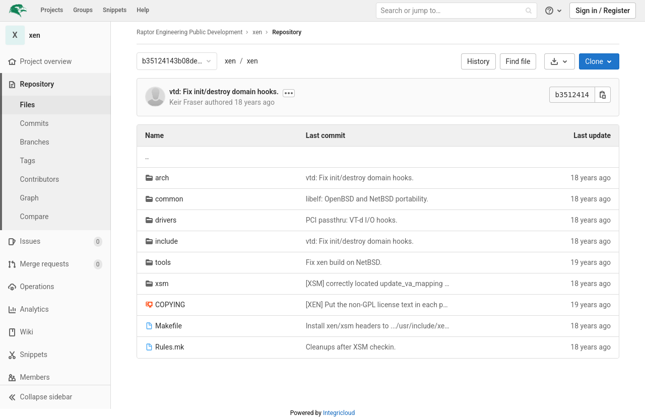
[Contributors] (55, 179)
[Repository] (56, 84)
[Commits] (55, 123)
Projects (52, 10)
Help (143, 10)
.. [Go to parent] (147, 157)
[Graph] (55, 198)
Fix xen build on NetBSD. (344, 262)
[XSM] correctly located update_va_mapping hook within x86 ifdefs (378, 284)
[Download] (559, 61)
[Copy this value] (603, 95)
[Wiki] (55, 332)
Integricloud (339, 412)
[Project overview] (55, 61)
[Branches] (55, 142)
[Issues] (55, 241)
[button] (55, 397)
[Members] (55, 377)
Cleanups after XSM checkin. (351, 347)
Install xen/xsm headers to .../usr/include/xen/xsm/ (378, 326)
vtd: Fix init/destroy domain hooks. (224, 92)
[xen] (55, 35)
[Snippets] (55, 354)
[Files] (55, 105)
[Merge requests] (55, 264)
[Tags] (55, 161)
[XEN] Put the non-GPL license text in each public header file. (378, 305)
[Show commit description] (289, 93)
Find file (518, 61)
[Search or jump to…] (457, 11)
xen (230, 61)
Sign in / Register (602, 11)
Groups (83, 10)
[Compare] (55, 216)
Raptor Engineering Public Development (189, 32)
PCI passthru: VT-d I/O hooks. (352, 220)
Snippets (114, 10)
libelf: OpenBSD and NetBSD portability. (367, 199)
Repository (286, 32)
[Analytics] (55, 309)
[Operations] (55, 286)
